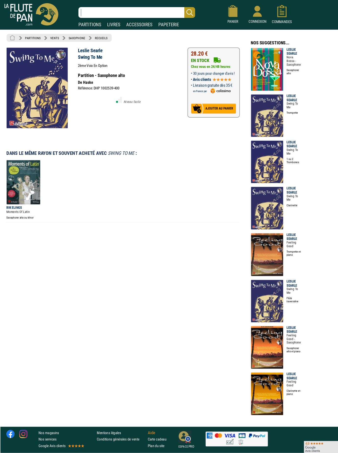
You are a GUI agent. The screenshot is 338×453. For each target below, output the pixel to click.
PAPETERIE (168, 24)
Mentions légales (109, 433)
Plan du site (156, 446)
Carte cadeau (157, 439)
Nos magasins (48, 433)
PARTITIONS (89, 24)
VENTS (54, 38)
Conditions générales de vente (121, 439)
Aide (151, 432)
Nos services (47, 439)
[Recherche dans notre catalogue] (136, 12)
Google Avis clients (61, 446)
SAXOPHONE (77, 38)
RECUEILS (101, 38)
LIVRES (113, 24)
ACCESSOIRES (139, 24)
